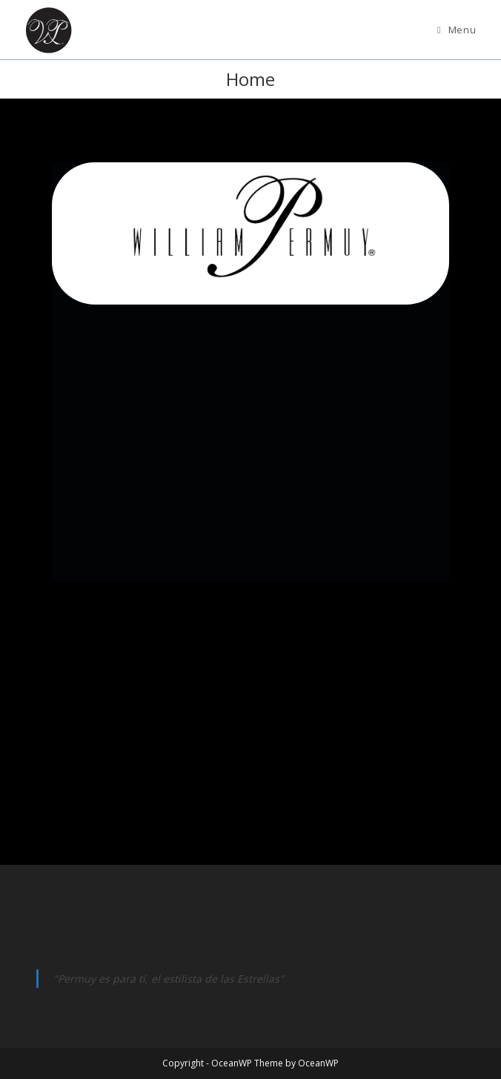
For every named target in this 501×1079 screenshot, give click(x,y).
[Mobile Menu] (456, 29)
